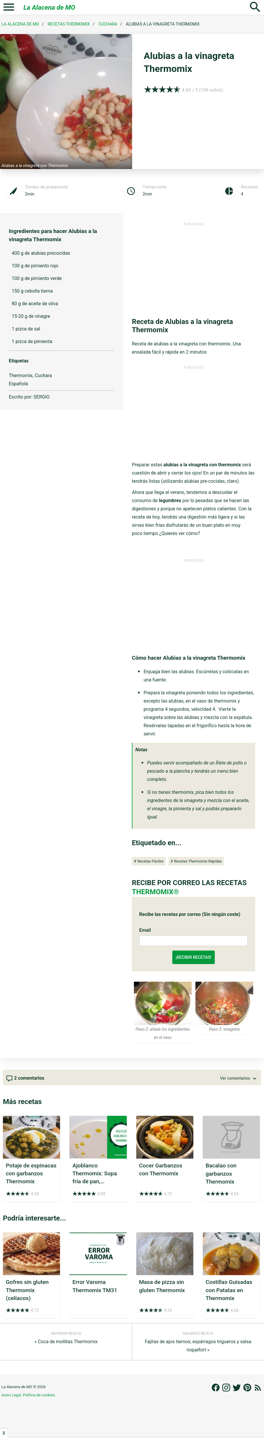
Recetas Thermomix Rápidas (198, 861)
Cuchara (107, 24)
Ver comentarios (239, 1078)
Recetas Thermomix (69, 24)
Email (145, 930)
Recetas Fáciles (150, 861)
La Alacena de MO (49, 7)
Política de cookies (39, 1395)
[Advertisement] (193, 268)
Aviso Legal (11, 1395)
